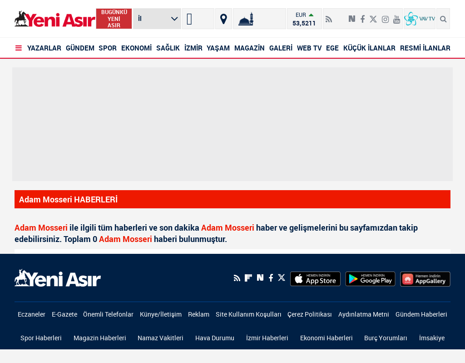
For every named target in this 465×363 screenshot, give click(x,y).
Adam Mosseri (41, 227)
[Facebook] (362, 15)
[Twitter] (373, 15)
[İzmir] (198, 19)
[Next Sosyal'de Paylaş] (352, 15)
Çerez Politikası (309, 314)
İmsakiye (432, 337)
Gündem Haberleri (421, 314)
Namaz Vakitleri (160, 337)
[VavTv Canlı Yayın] (419, 18)
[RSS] (329, 15)
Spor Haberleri (41, 337)
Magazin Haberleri (100, 337)
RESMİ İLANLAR (425, 47)
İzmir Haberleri (267, 337)
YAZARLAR (44, 47)
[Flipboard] (340, 16)
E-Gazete (64, 314)
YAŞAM (218, 47)
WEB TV (309, 47)
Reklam (198, 314)
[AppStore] (315, 277)
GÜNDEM (80, 47)
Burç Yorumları (385, 337)
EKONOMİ (136, 47)
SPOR (108, 47)
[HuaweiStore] (425, 277)
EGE (332, 47)
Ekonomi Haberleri (326, 337)
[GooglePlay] (370, 277)
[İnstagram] (385, 15)
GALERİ (280, 47)
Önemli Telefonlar (108, 314)
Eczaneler (31, 314)
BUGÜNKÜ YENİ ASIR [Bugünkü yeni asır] (114, 19)
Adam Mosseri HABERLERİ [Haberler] (68, 199)
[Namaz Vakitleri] (259, 19)
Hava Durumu (214, 337)
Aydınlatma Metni (363, 314)
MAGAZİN (249, 47)
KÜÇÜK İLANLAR (369, 47)
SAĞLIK (168, 47)
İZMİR (193, 47)
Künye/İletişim (161, 314)
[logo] (58, 277)
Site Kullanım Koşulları (249, 314)
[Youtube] (396, 15)
